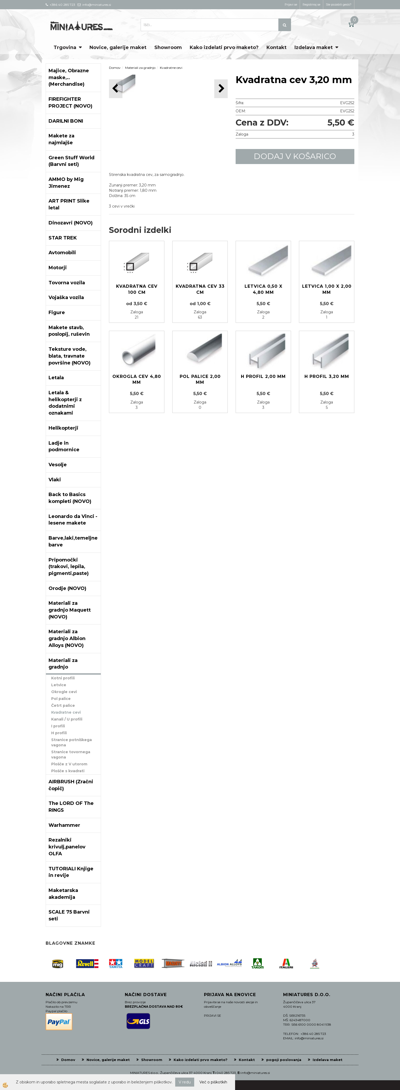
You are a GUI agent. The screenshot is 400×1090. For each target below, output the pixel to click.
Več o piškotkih (213, 1082)
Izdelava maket (313, 47)
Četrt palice (63, 705)
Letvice (58, 685)
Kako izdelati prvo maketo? (224, 47)
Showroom (168, 47)
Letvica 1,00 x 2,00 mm (326, 289)
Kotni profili (63, 678)
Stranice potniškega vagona (71, 742)
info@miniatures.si (255, 1073)
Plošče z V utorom (69, 764)
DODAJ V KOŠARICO (295, 156)
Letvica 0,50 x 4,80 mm (263, 289)
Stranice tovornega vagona (70, 755)
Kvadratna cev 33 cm (200, 289)
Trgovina (65, 47)
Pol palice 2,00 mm (200, 379)
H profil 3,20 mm (326, 376)
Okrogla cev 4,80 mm (136, 379)
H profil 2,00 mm (263, 376)
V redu (185, 1082)
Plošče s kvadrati (67, 771)
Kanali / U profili (66, 719)
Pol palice (61, 698)
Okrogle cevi (64, 691)
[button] (221, 88)
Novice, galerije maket (117, 47)
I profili (58, 726)
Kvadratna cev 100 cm (137, 289)
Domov (115, 68)
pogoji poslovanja (283, 1060)
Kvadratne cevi (66, 712)
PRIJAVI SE (212, 1015)
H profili (59, 733)
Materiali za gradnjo (140, 68)
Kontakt (276, 47)
